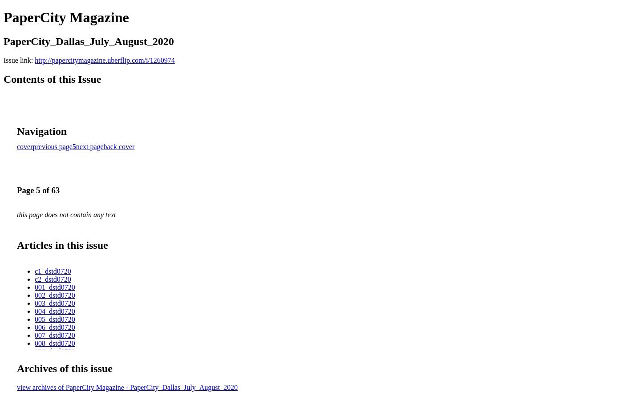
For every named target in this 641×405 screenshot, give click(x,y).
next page (90, 146)
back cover (119, 146)
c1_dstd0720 (53, 271)
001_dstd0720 (55, 287)
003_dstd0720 (55, 303)
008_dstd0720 (55, 343)
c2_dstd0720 (53, 279)
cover (25, 146)
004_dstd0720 (55, 311)
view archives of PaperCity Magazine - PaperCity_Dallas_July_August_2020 (127, 387)
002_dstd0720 (55, 295)
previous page (53, 146)
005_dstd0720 (55, 319)
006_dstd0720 (55, 327)
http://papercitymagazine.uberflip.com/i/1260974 (105, 60)
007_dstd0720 (55, 335)
